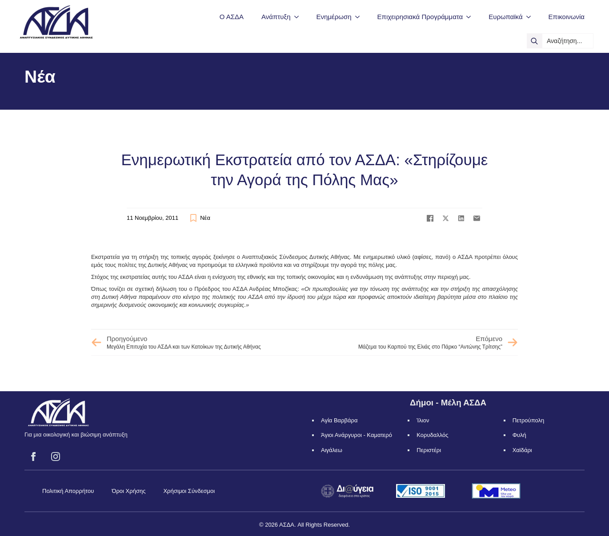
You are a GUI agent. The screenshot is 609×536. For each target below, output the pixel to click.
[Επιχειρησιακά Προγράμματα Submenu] (471, 16)
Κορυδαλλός (432, 435)
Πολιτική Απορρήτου (68, 491)
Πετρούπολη (529, 420)
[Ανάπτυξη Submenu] (299, 16)
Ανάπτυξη (275, 16)
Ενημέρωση (334, 16)
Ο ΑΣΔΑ (232, 16)
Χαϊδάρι (522, 450)
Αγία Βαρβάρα (339, 420)
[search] (534, 40)
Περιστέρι (429, 450)
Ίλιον (423, 420)
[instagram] (55, 456)
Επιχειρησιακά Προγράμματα (420, 16)
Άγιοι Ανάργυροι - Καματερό (356, 435)
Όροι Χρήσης (128, 491)
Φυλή (519, 435)
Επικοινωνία (567, 16)
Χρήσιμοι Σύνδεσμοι (189, 491)
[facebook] (33, 456)
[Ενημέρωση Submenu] (360, 16)
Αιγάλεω (331, 450)
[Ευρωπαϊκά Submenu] (531, 16)
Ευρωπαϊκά (505, 16)
